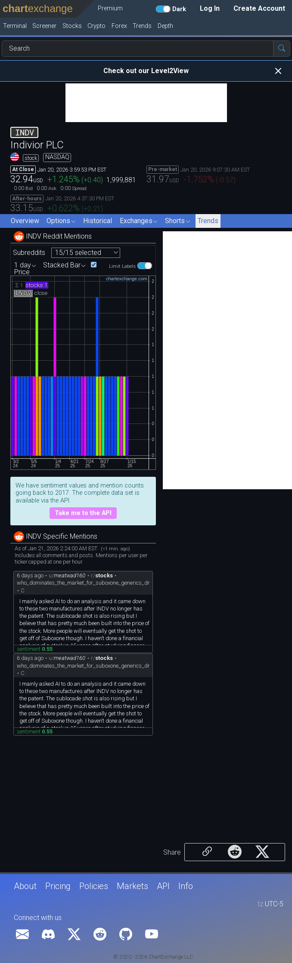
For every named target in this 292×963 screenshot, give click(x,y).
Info (185, 886)
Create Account (259, 8)
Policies (93, 886)
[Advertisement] (146, 102)
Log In (210, 8)
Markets (132, 886)
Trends (208, 221)
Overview (25, 221)
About (25, 886)
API (163, 886)
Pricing (58, 886)
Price (22, 272)
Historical (97, 221)
